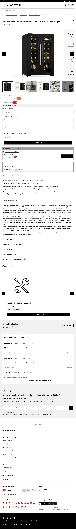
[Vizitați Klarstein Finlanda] (13, 507)
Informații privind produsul (7, 102)
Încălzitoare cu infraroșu (9, 450)
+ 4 (68, 86)
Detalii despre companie (42, 521)
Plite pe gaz (5, 471)
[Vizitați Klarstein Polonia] (34, 503)
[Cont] (65, 5)
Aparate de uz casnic (11, 15)
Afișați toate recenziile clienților (40, 380)
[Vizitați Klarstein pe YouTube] (11, 518)
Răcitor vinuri (23, 15)
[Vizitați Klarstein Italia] (16, 503)
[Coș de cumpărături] (72, 5)
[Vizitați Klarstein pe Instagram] (3, 518)
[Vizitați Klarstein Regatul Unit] (22, 503)
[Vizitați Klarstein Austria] (6, 503)
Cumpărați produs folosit (12, 152)
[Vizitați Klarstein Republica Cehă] (28, 503)
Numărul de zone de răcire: (10, 116)
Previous (4, 54)
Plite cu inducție (7, 467)
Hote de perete (6, 447)
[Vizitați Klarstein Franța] (13, 503)
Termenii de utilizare (56, 509)
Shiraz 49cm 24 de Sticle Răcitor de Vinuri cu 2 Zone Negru (56, 15)
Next (72, 54)
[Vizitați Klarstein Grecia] (28, 507)
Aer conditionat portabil (9, 437)
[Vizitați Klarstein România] (6, 507)
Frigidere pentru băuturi (9, 457)
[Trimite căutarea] (2, 10)
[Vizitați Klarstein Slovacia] (25, 503)
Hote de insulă (6, 444)
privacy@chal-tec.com (46, 414)
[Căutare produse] (38, 10)
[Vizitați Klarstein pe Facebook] (7, 518)
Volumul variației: (7, 109)
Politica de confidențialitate (9, 412)
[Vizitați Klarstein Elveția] (9, 503)
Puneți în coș (67, 156)
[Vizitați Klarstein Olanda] (19, 507)
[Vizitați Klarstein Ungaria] (31, 503)
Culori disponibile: (7, 124)
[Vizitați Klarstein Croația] (3, 507)
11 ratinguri (13, 24)
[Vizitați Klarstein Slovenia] (25, 507)
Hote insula (5, 464)
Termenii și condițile (26, 521)
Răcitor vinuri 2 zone (34, 15)
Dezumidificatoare (7, 440)
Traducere (69, 352)
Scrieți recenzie (66, 325)
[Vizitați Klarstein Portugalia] (22, 507)
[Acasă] (4, 15)
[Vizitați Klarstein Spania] (19, 503)
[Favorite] (69, 5)
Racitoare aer (6, 461)
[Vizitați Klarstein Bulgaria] (9, 507)
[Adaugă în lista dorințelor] (73, 21)
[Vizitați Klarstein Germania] (3, 503)
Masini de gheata (7, 454)
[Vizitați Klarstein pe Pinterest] (14, 518)
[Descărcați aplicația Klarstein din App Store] (43, 503)
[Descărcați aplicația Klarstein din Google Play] (52, 503)
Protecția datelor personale (10, 521)
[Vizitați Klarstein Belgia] (16, 507)
